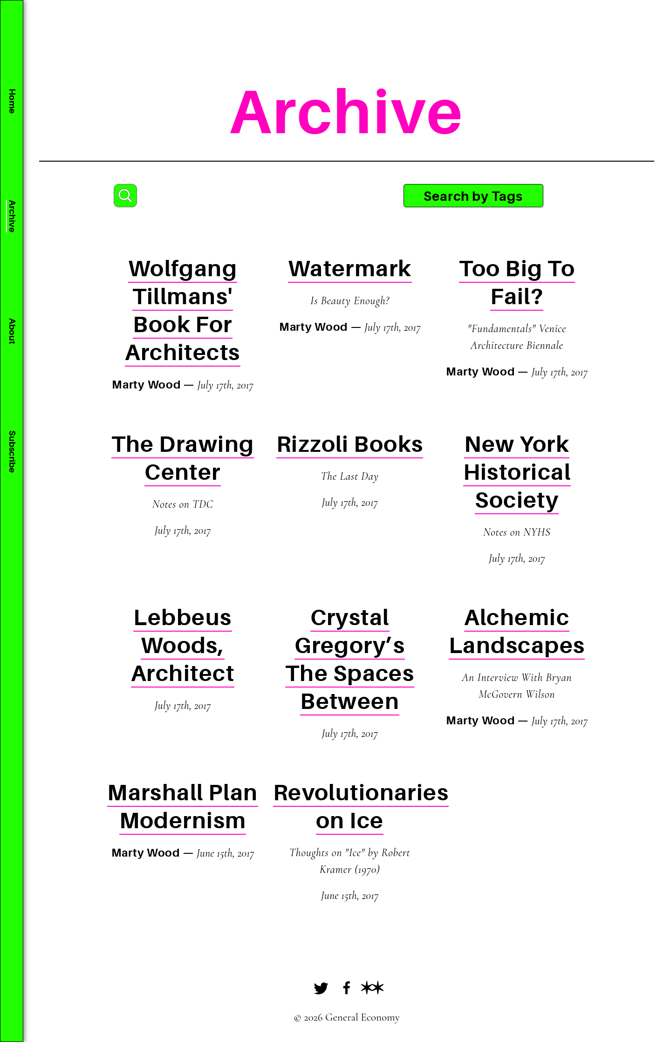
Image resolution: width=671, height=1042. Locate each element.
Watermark (350, 269)
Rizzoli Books (350, 444)
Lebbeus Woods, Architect (182, 646)
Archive (12, 216)
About (12, 331)
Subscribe (12, 451)
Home (12, 101)
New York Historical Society (517, 472)
